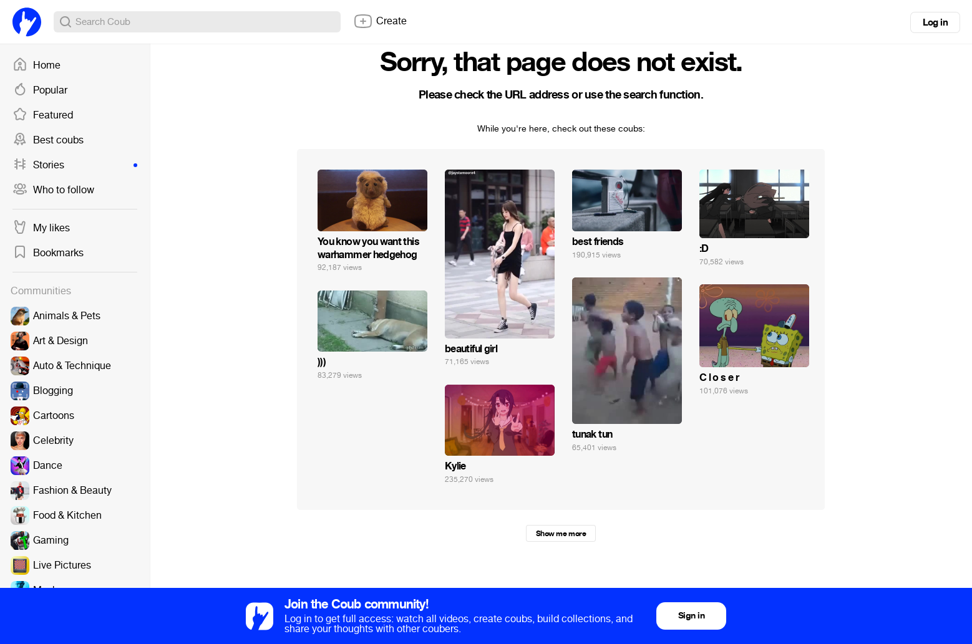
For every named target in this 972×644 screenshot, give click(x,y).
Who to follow (53, 190)
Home (36, 65)
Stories (74, 165)
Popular (39, 90)
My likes (41, 228)
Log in (935, 22)
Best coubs (48, 140)
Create (380, 21)
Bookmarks (48, 253)
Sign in (691, 616)
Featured (42, 115)
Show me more (561, 534)
